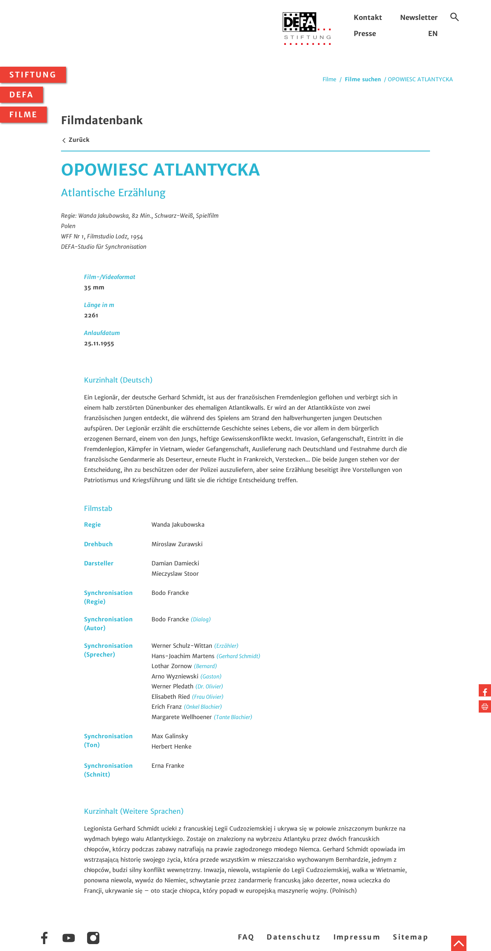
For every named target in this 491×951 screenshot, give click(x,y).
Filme (23, 115)
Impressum (357, 937)
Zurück (75, 139)
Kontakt (368, 17)
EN (433, 33)
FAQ (246, 937)
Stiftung (33, 75)
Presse (365, 33)
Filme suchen (363, 79)
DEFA (21, 95)
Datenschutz (294, 937)
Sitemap (410, 937)
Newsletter (419, 17)
